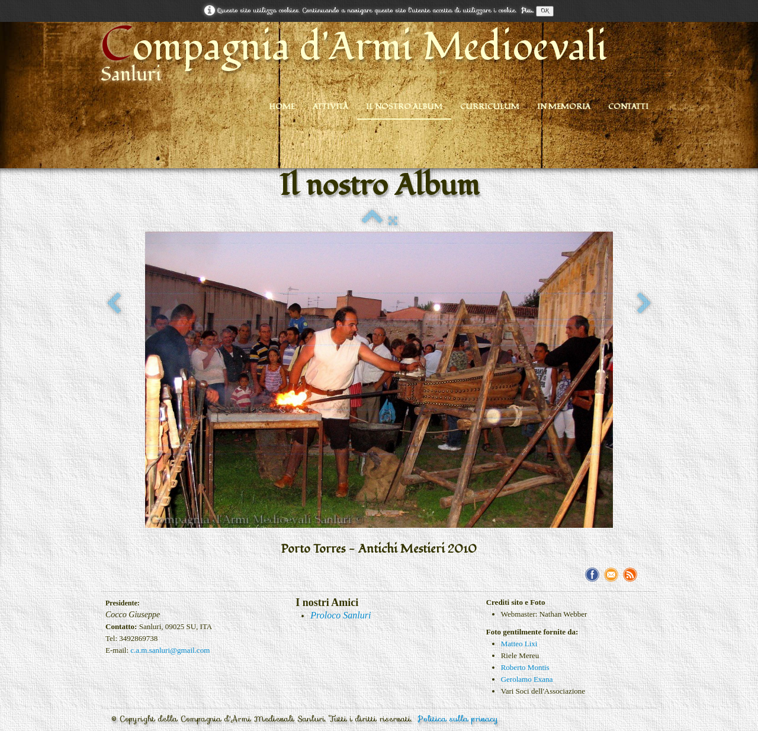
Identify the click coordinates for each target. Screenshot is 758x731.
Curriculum (489, 106)
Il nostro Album (404, 106)
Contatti (628, 106)
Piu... (527, 10)
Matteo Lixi (519, 643)
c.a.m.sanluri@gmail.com (170, 650)
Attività (330, 106)
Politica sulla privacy (458, 719)
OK (545, 11)
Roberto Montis (525, 667)
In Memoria (563, 106)
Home (282, 106)
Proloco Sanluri (340, 615)
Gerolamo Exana (527, 679)
